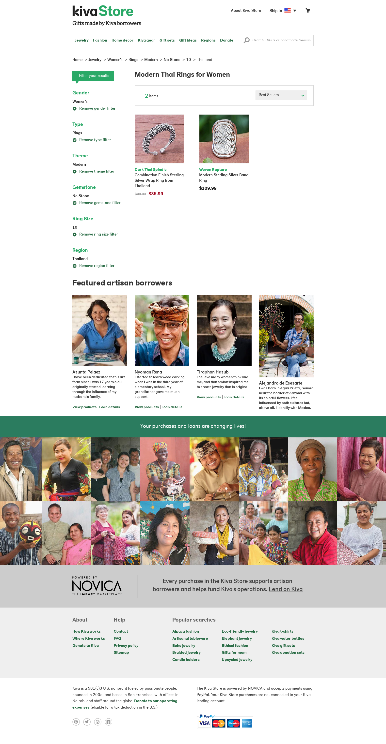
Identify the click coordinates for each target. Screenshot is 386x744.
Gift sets (167, 41)
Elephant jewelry (237, 639)
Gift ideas (188, 41)
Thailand (80, 259)
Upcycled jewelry (237, 660)
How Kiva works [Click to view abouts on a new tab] (86, 632)
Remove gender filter (93, 109)
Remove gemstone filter (96, 203)
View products (84, 407)
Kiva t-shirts (282, 632)
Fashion (100, 41)
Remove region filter (93, 266)
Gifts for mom (234, 653)
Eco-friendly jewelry (240, 632)
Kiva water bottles (288, 639)
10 (74, 228)
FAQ (117, 639)
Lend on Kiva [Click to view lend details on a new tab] (286, 590)
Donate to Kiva (85, 646)
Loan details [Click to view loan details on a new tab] (109, 407)
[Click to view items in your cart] (308, 11)
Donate (226, 41)
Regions (208, 41)
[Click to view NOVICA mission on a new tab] (97, 586)
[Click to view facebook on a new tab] (110, 722)
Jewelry (82, 41)
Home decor (122, 41)
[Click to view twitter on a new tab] (88, 722)
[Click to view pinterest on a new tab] (77, 722)
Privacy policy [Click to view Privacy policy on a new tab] (126, 646)
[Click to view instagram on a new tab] (99, 722)
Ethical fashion (235, 646)
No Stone (80, 196)
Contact (121, 632)
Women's (80, 102)
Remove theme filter (93, 172)
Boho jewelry (183, 646)
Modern (79, 165)
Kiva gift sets (283, 646)
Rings (77, 133)
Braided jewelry (186, 653)
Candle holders (186, 660)
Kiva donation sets (288, 653)
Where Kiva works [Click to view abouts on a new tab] (88, 639)
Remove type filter (91, 140)
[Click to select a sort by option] (281, 95)
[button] (246, 41)
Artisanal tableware (190, 639)
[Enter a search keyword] (277, 40)
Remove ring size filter (95, 235)
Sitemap (121, 653)
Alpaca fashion (185, 632)
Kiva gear (146, 41)
